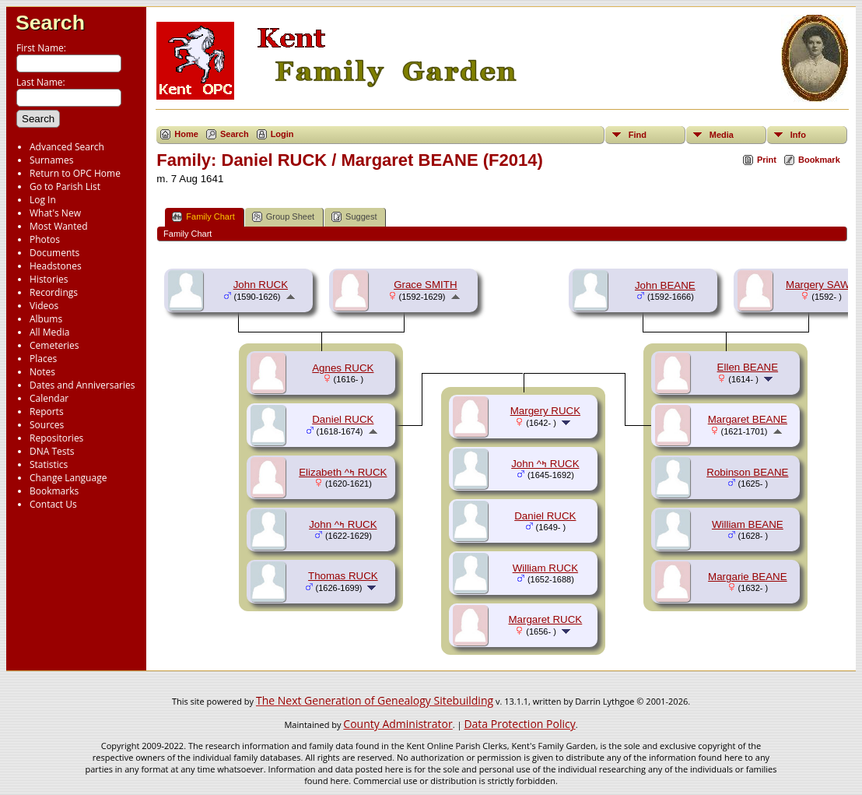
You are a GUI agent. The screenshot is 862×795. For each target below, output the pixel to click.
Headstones (56, 266)
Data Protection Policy (519, 723)
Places (43, 358)
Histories (49, 279)
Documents (54, 252)
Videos (44, 305)
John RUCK (260, 284)
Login (282, 134)
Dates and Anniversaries (82, 385)
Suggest (354, 217)
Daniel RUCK (342, 419)
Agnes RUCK (342, 368)
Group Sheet (283, 217)
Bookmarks (54, 491)
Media (722, 134)
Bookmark (819, 159)
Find (637, 134)
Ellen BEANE (748, 367)
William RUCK (545, 568)
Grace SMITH (425, 284)
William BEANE (747, 524)
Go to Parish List (65, 186)
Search (50, 22)
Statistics (49, 464)
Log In (43, 199)
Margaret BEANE (747, 419)
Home (186, 134)
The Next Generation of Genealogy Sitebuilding (374, 700)
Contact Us (53, 504)
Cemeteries (54, 345)
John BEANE (665, 285)
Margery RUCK (545, 411)
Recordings (54, 292)
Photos (45, 239)
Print (766, 159)
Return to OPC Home (75, 173)
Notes (42, 371)
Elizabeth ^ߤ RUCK (343, 472)
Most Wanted (59, 226)
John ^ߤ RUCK (343, 524)
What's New (55, 213)
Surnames (51, 160)
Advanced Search (67, 146)
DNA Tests (52, 451)
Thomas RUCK (343, 576)
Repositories (56, 438)
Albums (46, 318)
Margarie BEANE (747, 576)
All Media (49, 332)
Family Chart (203, 217)
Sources (47, 424)
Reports (47, 411)
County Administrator (397, 723)
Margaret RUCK (545, 619)
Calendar (49, 398)
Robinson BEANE (747, 472)
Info (798, 134)
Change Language (68, 477)
